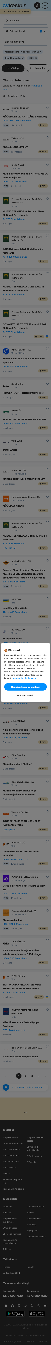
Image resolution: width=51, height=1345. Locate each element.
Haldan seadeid (25, 695)
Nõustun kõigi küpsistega (25, 687)
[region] (25, 672)
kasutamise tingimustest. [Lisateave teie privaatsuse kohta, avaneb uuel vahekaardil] (25, 678)
